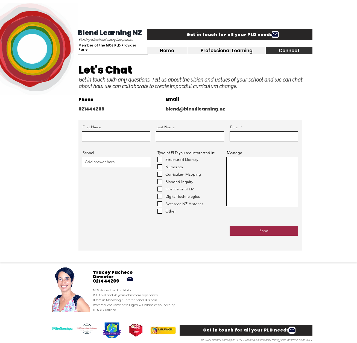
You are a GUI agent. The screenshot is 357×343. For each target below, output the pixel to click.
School (88, 153)
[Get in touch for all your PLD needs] (229, 34)
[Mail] (275, 34)
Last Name (165, 127)
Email (234, 127)
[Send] (264, 231)
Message (234, 153)
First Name (92, 127)
